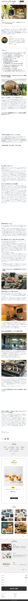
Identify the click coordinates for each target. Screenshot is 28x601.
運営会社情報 (15, 593)
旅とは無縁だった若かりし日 (8, 59)
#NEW (5, 447)
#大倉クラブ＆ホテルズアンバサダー (18, 26)
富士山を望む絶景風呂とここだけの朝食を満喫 (9, 68)
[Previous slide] (2, 86)
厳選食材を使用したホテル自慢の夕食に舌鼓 (10, 66)
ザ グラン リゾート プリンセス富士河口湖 (15, 32)
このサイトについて (3, 593)
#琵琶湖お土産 (14, 557)
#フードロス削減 (11, 447)
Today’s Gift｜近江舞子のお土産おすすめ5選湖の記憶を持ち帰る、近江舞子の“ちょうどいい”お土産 (19, 556)
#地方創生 (22, 447)
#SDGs (17, 447)
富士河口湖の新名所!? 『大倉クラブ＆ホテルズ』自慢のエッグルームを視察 (13, 52)
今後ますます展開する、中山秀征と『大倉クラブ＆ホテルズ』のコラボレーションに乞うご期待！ (14, 71)
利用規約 (15, 595)
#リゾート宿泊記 (11, 26)
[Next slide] (25, 86)
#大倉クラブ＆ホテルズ (6, 26)
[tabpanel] (14, 478)
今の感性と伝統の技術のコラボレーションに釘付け (11, 57)
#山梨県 (17, 449)
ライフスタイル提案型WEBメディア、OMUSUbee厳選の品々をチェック (13, 55)
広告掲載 (2, 595)
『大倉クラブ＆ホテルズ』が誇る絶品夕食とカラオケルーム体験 (12, 65)
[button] (13, 94)
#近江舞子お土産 (22, 557)
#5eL (11, 451)
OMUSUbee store (7, 138)
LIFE (2, 3)
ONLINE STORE (14, 498)
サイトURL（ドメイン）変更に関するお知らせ (19, 564)
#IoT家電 (6, 449)
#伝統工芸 (12, 449)
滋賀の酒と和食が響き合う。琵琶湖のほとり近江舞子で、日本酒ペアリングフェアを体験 (19, 547)
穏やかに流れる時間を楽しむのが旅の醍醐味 (10, 61)
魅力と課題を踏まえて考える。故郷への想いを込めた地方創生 (13, 63)
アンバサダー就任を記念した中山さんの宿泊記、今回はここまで (12, 69)
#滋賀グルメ (18, 557)
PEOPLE (20, 3)
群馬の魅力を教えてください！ (8, 62)
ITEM (26, 3)
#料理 (22, 449)
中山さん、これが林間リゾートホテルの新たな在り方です (12, 54)
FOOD (7, 3)
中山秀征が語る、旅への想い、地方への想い (9, 58)
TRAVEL (14, 3)
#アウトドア (16, 451)
